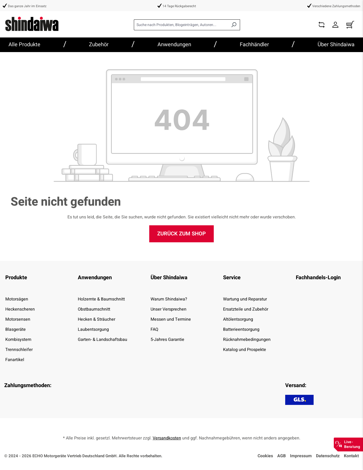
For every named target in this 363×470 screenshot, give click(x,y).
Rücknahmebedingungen (247, 339)
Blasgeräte (15, 329)
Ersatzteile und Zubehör (245, 309)
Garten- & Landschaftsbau (102, 339)
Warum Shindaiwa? (169, 299)
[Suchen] (234, 24)
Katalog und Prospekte (244, 349)
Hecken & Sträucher (96, 319)
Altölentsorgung (238, 319)
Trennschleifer (19, 349)
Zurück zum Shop (181, 234)
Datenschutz (328, 456)
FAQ (154, 329)
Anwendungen (95, 277)
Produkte (16, 277)
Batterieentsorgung (241, 329)
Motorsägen (16, 299)
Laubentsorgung (93, 329)
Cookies (265, 456)
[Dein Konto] (335, 24)
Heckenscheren (20, 309)
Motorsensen (17, 319)
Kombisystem (18, 339)
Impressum (301, 456)
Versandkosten (167, 438)
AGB (281, 456)
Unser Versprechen (168, 309)
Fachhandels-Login (318, 277)
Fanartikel (14, 360)
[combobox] (181, 24)
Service (232, 277)
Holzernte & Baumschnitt (101, 299)
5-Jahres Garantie (167, 339)
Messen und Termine (171, 319)
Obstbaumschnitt (94, 309)
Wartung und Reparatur (245, 299)
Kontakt (351, 456)
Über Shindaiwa (169, 277)
